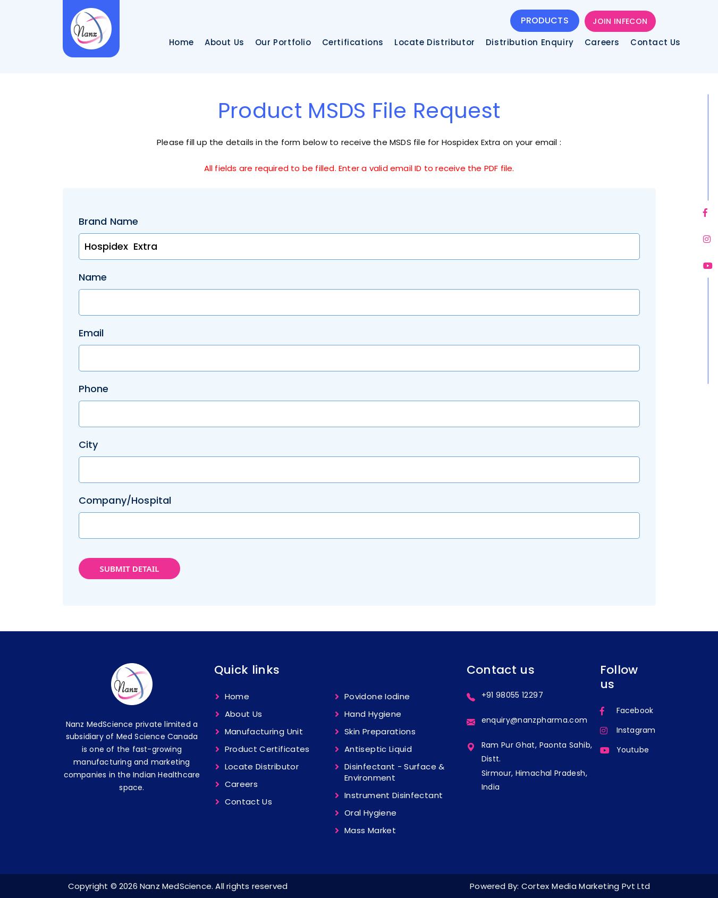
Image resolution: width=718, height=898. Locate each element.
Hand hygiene (372, 713)
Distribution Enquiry (530, 42)
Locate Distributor (434, 42)
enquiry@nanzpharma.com (535, 720)
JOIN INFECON (620, 21)
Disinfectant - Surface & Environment (394, 772)
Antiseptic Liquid (378, 749)
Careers (602, 42)
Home (181, 42)
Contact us (249, 801)
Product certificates (267, 749)
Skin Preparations (380, 731)
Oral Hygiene (370, 812)
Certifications (353, 42)
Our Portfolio (283, 42)
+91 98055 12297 (512, 695)
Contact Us (655, 42)
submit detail (129, 568)
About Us (224, 42)
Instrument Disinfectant (393, 795)
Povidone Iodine (377, 696)
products (545, 20)
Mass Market (370, 830)
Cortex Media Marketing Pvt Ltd (586, 886)
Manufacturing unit (264, 731)
